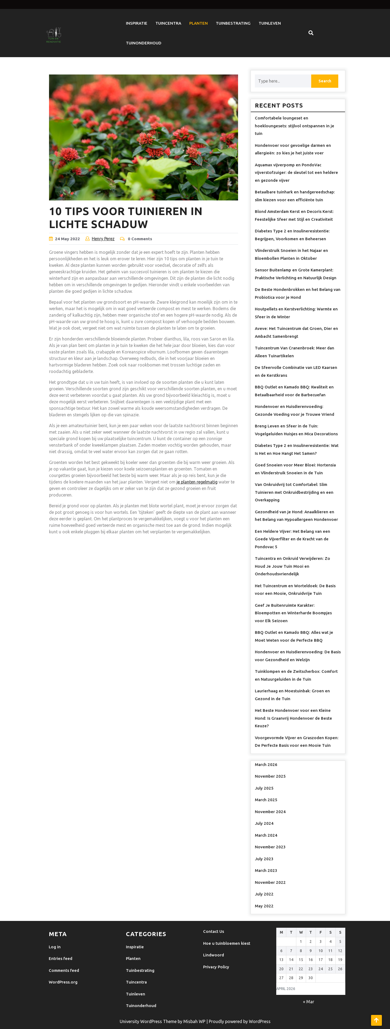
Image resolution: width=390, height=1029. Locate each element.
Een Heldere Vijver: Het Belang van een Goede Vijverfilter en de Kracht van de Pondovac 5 (292, 539)
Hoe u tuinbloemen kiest (226, 943)
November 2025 (270, 776)
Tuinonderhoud (143, 43)
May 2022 (264, 906)
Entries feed (60, 958)
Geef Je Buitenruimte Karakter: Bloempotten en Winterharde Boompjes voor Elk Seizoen (293, 613)
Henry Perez (103, 238)
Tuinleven (270, 23)
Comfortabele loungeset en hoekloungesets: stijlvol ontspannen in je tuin (294, 126)
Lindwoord (213, 955)
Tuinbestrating (233, 23)
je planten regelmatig (197, 481)
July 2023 (264, 858)
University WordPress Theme (149, 1021)
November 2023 (270, 847)
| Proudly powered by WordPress (238, 1021)
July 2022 (264, 894)
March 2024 (266, 835)
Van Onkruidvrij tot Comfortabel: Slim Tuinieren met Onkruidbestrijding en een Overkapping (294, 492)
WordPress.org (63, 982)
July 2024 (264, 823)
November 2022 (270, 882)
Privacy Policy (216, 967)
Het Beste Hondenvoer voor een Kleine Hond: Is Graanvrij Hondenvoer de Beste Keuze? (293, 718)
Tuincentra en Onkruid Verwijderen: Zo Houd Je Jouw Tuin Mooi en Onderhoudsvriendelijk (292, 566)
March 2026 (266, 764)
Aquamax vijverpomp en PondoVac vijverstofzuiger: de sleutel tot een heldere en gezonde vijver (296, 173)
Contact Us (213, 931)
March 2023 (266, 870)
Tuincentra (168, 23)
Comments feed (64, 970)
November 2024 (270, 811)
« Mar (308, 1001)
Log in (55, 946)
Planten (198, 23)
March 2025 (266, 799)
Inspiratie (136, 23)
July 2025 (264, 788)
